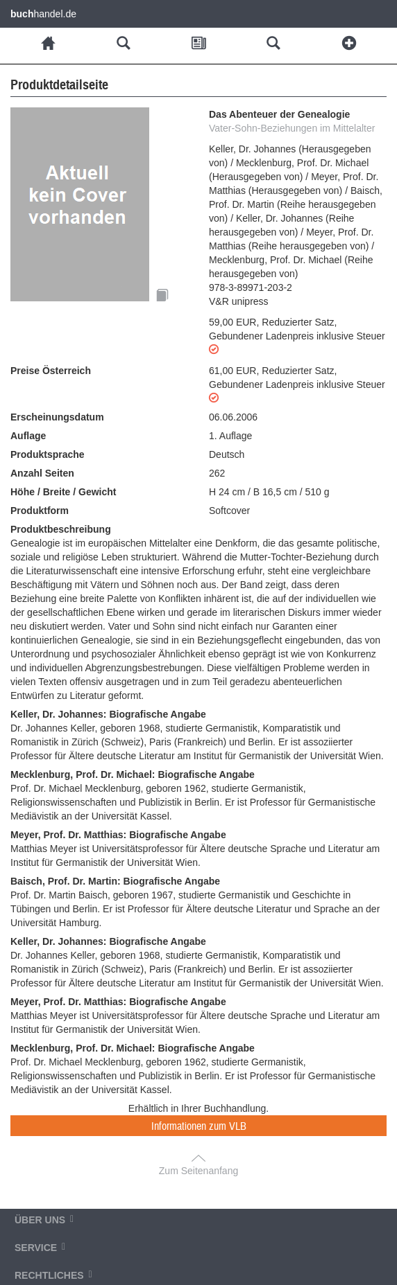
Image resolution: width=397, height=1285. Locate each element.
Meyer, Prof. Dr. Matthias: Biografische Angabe (118, 834)
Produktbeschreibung (60, 529)
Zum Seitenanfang (198, 1170)
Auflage (28, 435)
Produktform (39, 510)
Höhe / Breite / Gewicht (63, 491)
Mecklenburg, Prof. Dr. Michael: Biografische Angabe (132, 774)
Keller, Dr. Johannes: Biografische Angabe (108, 714)
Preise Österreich (50, 370)
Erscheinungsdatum (57, 417)
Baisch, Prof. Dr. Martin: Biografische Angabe (115, 881)
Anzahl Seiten (42, 473)
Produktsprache (47, 454)
